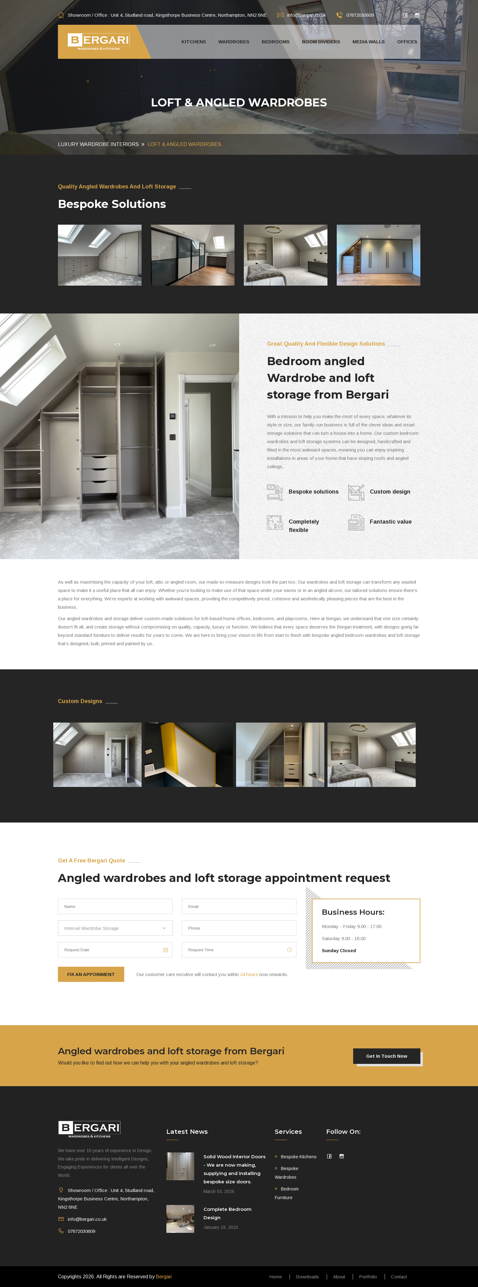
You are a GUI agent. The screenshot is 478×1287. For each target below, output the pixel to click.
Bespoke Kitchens (299, 1156)
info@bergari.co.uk (301, 15)
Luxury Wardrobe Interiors (98, 144)
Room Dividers (321, 41)
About (339, 1276)
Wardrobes (233, 41)
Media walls (369, 41)
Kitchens (194, 41)
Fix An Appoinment (91, 974)
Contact (399, 1276)
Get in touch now (386, 1056)
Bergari (164, 1276)
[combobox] (115, 928)
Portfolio (368, 1276)
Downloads (307, 1276)
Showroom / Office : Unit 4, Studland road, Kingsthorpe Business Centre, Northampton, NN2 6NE (162, 15)
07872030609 (355, 15)
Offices (407, 41)
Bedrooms (276, 41)
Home (275, 1276)
